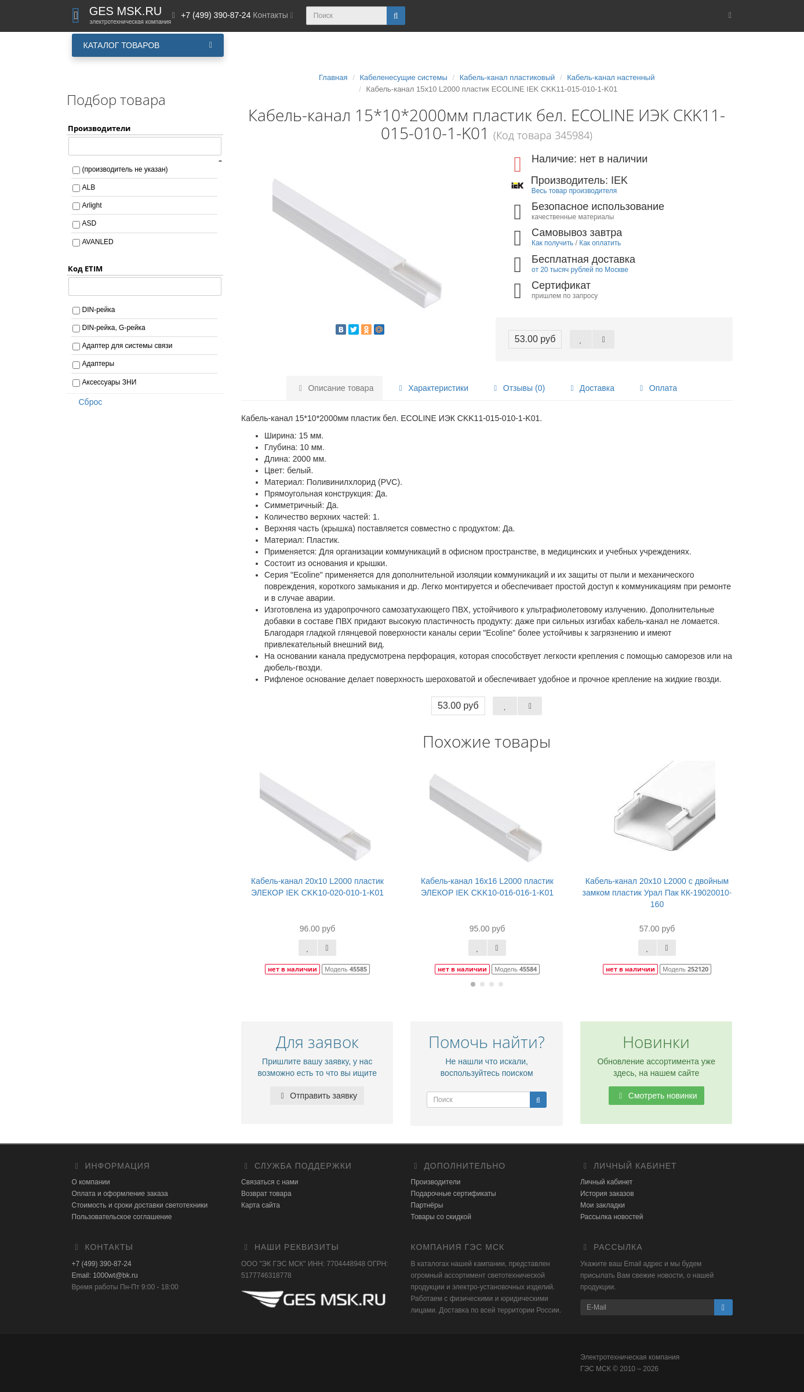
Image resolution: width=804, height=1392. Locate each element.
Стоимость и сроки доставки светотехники (140, 1205)
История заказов (607, 1194)
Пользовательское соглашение (122, 1217)
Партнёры (427, 1205)
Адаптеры (98, 364)
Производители (436, 1182)
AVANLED (98, 242)
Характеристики (431, 388)
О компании (91, 1182)
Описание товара (335, 388)
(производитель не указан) (125, 169)
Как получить (552, 243)
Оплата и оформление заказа (120, 1194)
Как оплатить (600, 243)
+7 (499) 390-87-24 (102, 1264)
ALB (89, 187)
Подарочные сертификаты (453, 1194)
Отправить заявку (317, 1095)
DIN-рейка (98, 310)
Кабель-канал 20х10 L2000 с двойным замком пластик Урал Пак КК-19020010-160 (657, 892)
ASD (89, 223)
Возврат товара (266, 1194)
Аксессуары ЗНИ (109, 382)
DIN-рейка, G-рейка (113, 328)
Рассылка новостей (611, 1217)
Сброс (87, 402)
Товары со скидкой (441, 1217)
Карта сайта (260, 1205)
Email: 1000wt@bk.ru (105, 1275)
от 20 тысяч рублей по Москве (580, 270)
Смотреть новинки (656, 1095)
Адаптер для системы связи (127, 346)
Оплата (656, 388)
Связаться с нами (269, 1182)
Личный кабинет (606, 1182)
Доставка (590, 388)
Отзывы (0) (517, 388)
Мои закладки (602, 1205)
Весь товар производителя (574, 191)
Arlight (92, 205)
